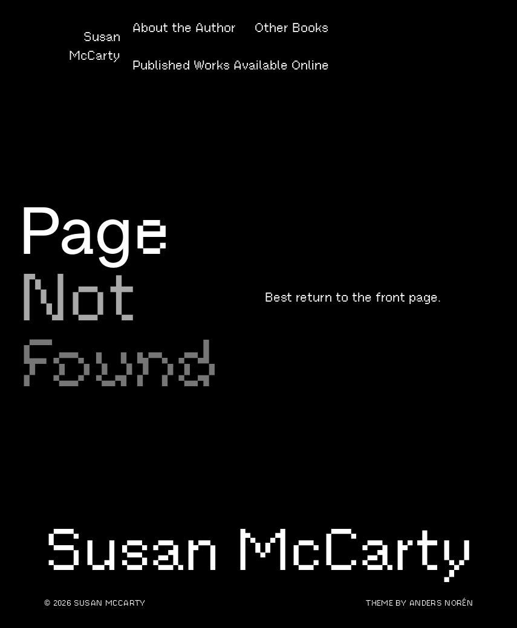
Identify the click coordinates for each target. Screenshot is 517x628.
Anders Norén (441, 603)
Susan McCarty (110, 603)
